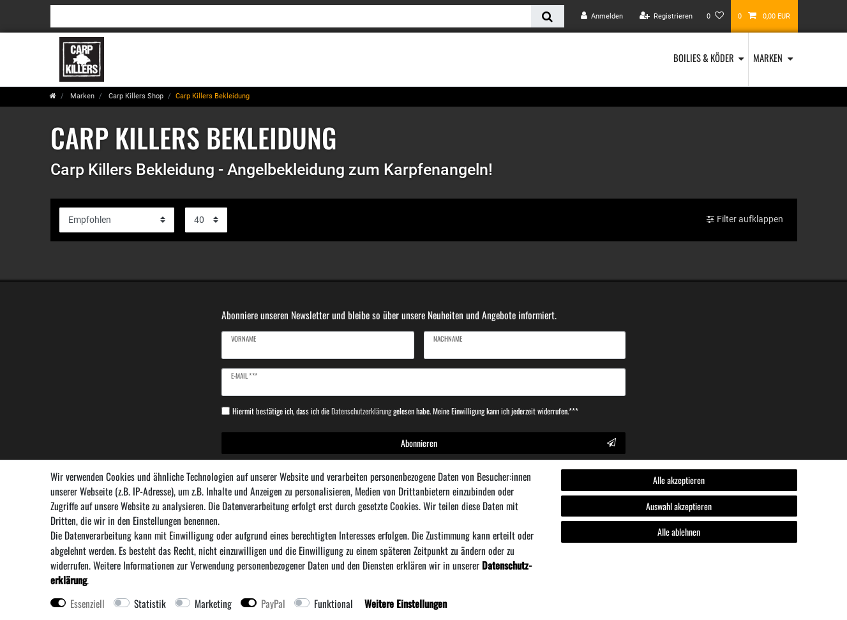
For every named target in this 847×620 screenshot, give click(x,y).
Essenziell (87, 603)
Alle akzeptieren (679, 480)
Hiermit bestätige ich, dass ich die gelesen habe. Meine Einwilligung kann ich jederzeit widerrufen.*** (405, 411)
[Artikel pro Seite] (206, 220)
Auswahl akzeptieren (679, 506)
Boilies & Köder (703, 57)
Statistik (150, 603)
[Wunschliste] (715, 16)
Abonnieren (508, 443)
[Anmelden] (602, 16)
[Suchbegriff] (291, 16)
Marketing (213, 603)
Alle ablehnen (678, 531)
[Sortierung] (116, 220)
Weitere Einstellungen (405, 603)
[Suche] (547, 16)
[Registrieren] (666, 16)
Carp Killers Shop (135, 96)
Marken (768, 57)
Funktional (333, 603)
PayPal (273, 603)
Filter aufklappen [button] (745, 219)
